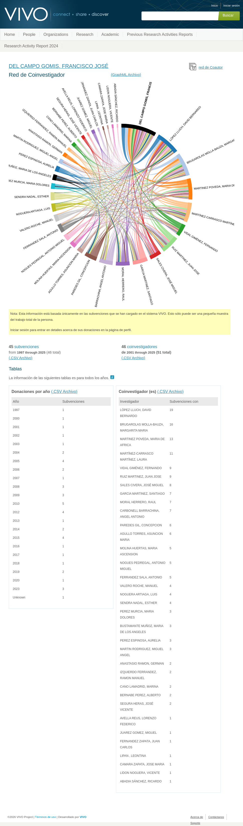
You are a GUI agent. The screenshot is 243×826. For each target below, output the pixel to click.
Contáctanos (216, 816)
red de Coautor (211, 67)
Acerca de (196, 816)
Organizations (56, 34)
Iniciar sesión (231, 5)
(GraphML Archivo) (126, 75)
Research (84, 34)
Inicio (214, 5)
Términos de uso (45, 816)
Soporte (195, 822)
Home (9, 34)
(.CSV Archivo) (20, 358)
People (29, 34)
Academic (110, 34)
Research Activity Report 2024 (31, 46)
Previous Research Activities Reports (160, 34)
